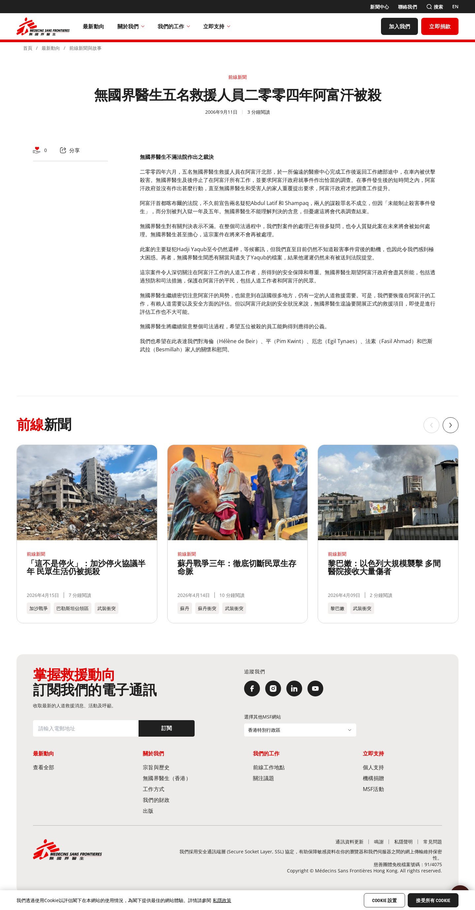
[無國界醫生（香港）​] (182, 778)
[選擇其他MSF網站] (300, 730)
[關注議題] (292, 778)
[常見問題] (432, 841)
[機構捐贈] (402, 778)
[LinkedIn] (294, 688)
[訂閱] (167, 728)
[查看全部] (72, 767)
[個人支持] (402, 767)
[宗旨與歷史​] (182, 767)
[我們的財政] (182, 800)
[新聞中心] (379, 6)
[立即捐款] (440, 26)
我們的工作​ (174, 26)
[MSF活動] (402, 789)
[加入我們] (399, 26)
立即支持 (216, 26)
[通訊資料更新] (349, 841)
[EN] (455, 6)
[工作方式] (182, 789)
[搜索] (434, 6)
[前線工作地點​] (292, 767)
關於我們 (130, 26)
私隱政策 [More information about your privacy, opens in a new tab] (222, 900)
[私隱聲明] (403, 841)
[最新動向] (93, 26)
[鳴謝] (378, 841)
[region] (237, 900)
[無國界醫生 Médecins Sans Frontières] (43, 26)
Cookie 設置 (384, 900)
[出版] (182, 810)
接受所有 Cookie (433, 900)
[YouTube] (315, 688)
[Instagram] (273, 688)
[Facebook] (252, 688)
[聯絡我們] (407, 6)
